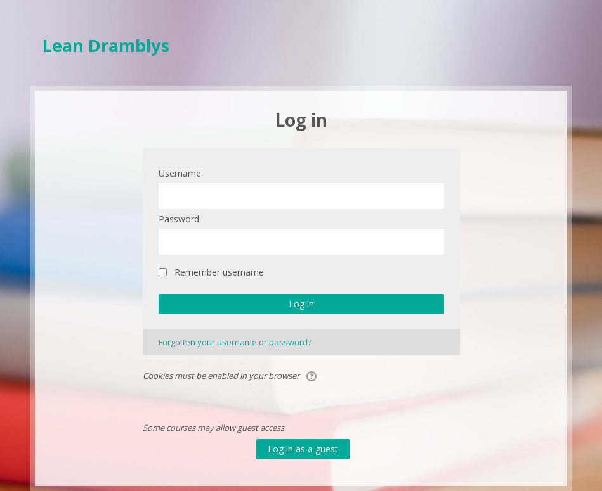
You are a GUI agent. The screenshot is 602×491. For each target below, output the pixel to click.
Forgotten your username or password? (235, 342)
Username (180, 173)
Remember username (219, 272)
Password (179, 219)
